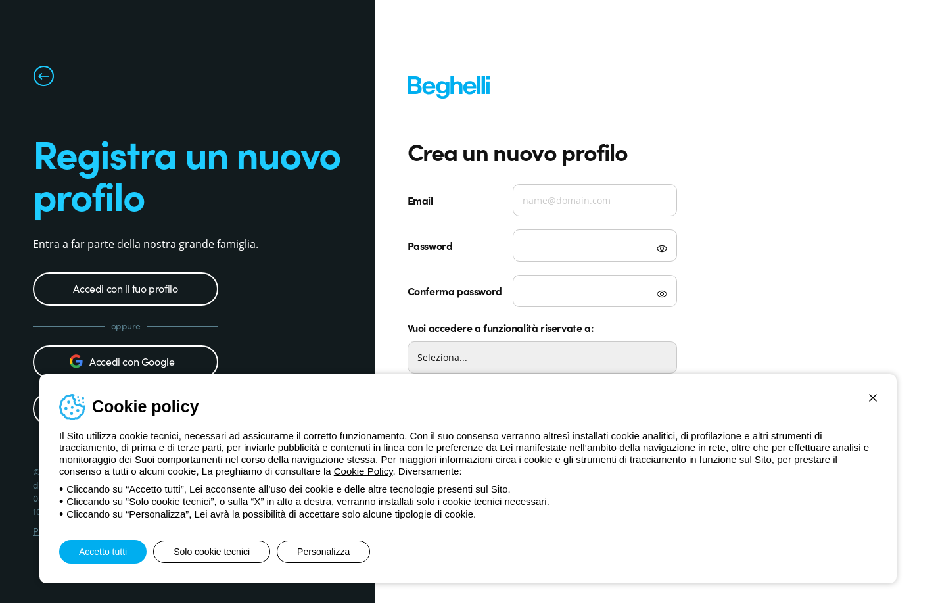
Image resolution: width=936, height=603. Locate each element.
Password (430, 245)
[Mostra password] (662, 249)
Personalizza (323, 551)
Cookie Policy (363, 471)
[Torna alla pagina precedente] (43, 79)
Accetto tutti (103, 551)
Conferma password (455, 290)
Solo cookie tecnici (212, 551)
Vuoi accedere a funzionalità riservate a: (501, 327)
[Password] (595, 245)
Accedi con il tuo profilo (125, 288)
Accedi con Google (122, 361)
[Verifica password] (595, 291)
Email (420, 200)
